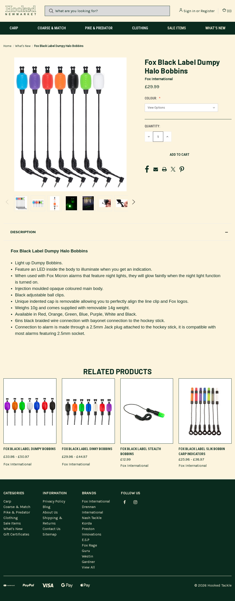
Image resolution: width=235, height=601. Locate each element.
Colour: (151, 98)
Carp (14, 28)
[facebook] (125, 502)
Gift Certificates (16, 534)
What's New (215, 28)
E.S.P (85, 540)
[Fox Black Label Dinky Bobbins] (88, 411)
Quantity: (152, 126)
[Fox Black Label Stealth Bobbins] (146, 411)
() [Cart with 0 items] (227, 10)
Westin (87, 556)
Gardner (88, 562)
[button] (117, 232)
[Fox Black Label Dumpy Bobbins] (29, 411)
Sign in (189, 11)
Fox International (96, 501)
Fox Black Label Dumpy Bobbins (29, 449)
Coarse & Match (52, 28)
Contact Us (52, 529)
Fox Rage (89, 545)
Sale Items (176, 28)
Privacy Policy (54, 501)
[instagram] (135, 502)
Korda (87, 523)
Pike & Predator (99, 28)
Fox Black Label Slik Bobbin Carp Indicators (202, 451)
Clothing (140, 28)
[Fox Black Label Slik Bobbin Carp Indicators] (205, 411)
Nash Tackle (92, 518)
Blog (46, 507)
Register (208, 11)
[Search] (51, 11)
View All (88, 567)
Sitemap (50, 534)
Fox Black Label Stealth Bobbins (140, 451)
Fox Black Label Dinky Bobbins (87, 449)
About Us (50, 512)
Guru (86, 551)
